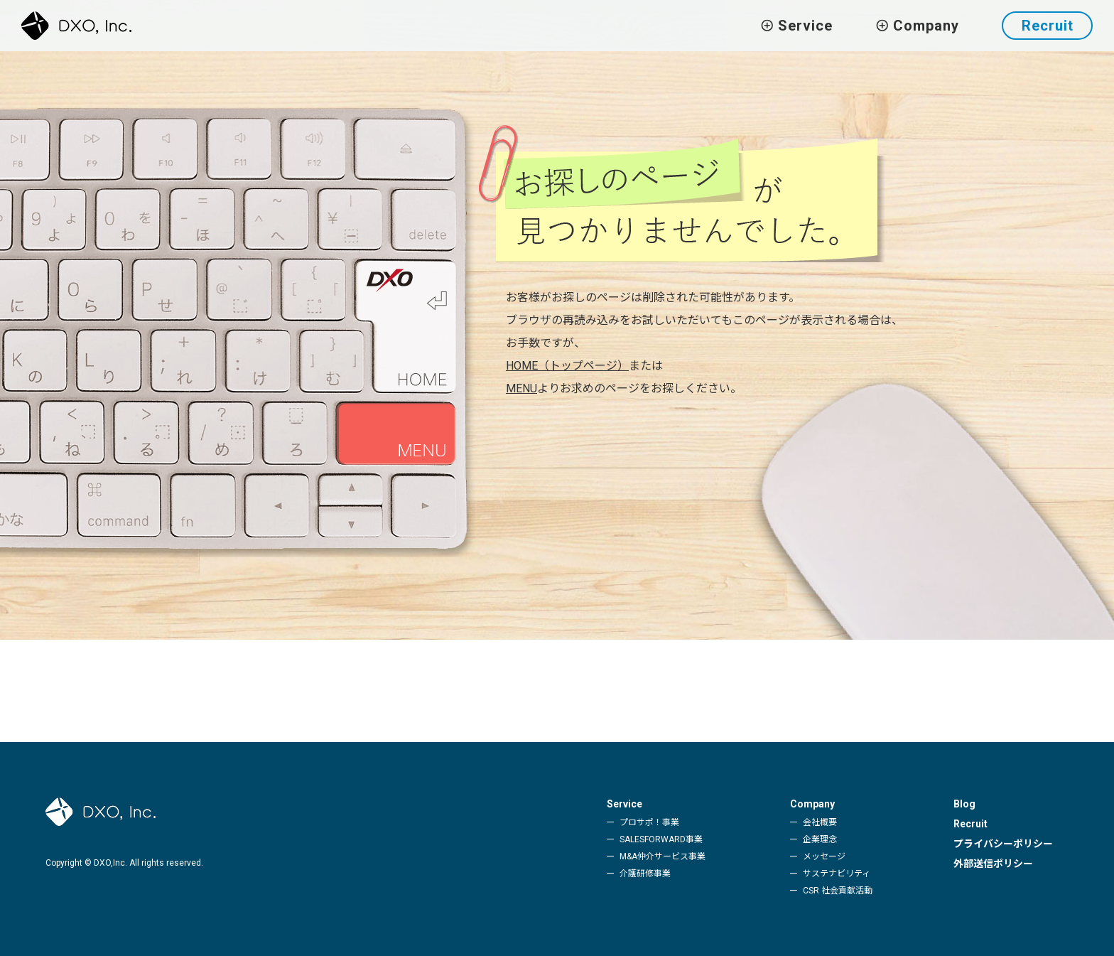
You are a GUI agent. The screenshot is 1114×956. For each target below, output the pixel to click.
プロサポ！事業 (649, 822)
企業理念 (820, 839)
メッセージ (824, 856)
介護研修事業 (645, 874)
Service (624, 804)
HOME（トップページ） (567, 365)
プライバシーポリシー (1003, 843)
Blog (964, 804)
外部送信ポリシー (993, 863)
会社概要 (820, 822)
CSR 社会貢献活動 (837, 891)
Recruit (1048, 25)
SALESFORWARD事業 (661, 839)
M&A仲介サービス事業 (662, 856)
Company (812, 804)
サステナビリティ (836, 874)
